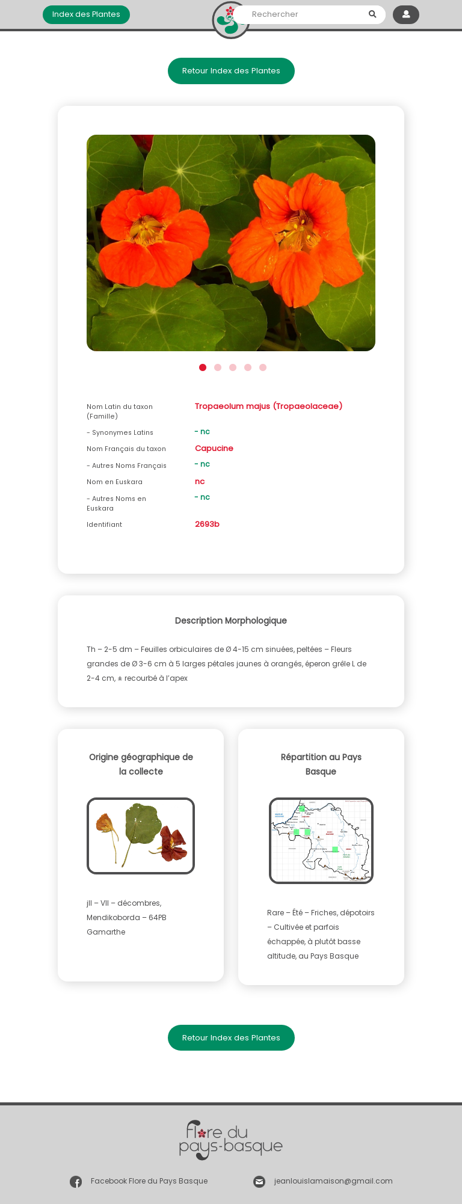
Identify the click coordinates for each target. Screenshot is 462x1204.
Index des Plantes (86, 14)
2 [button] (216, 365)
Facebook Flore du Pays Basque (149, 1181)
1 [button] (201, 365)
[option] (231, 246)
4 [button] (246, 365)
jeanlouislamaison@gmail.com (333, 1181)
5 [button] (261, 365)
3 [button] (231, 365)
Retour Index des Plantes (231, 70)
